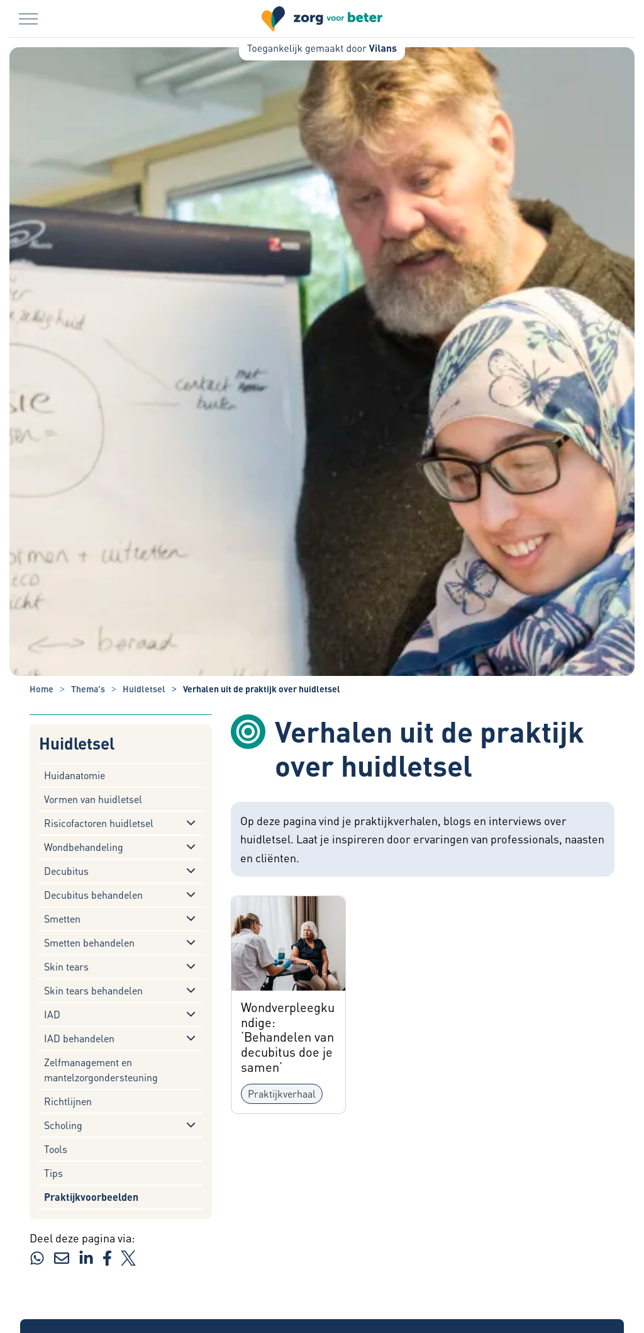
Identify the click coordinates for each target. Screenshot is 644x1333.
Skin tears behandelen (93, 990)
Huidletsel (76, 743)
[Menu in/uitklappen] (28, 19)
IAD (52, 1014)
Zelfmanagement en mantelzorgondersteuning (101, 1069)
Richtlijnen (68, 1101)
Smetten (62, 918)
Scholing (63, 1125)
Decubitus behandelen (93, 894)
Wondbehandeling (83, 846)
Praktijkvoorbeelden (91, 1196)
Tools (55, 1149)
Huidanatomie (74, 775)
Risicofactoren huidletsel (98, 823)
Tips (53, 1172)
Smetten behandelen (89, 942)
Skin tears (66, 966)
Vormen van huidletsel (93, 799)
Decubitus (66, 870)
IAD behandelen (79, 1038)
